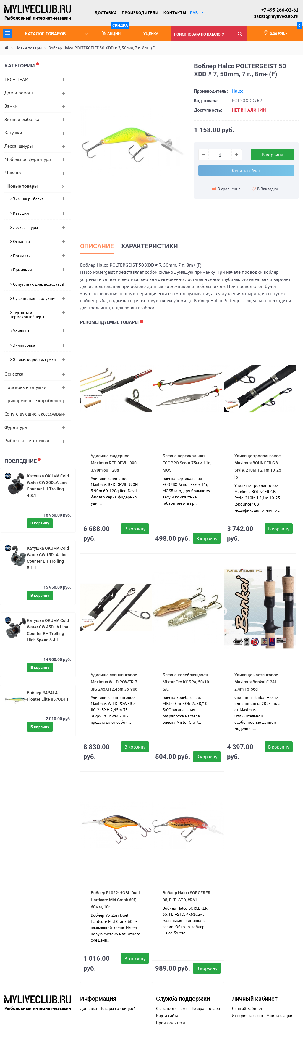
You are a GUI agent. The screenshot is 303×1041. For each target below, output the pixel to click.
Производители (140, 12)
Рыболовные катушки (26, 440)
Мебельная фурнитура (27, 159)
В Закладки (265, 189)
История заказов (247, 1015)
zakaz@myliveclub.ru (276, 16)
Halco (238, 91)
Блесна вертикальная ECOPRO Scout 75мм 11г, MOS (187, 462)
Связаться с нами (172, 1008)
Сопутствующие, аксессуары (37, 284)
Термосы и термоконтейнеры (27, 314)
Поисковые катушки (25, 387)
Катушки (13, 133)
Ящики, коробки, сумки (33, 359)
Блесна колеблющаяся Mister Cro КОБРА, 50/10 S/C (186, 681)
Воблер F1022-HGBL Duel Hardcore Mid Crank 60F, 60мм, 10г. (115, 899)
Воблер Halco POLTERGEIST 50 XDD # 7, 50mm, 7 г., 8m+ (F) (101, 48)
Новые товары (28, 48)
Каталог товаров (45, 33)
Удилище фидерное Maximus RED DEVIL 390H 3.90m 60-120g (115, 462)
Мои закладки (279, 1015)
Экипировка (22, 345)
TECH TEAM (16, 79)
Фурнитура (15, 427)
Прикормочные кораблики (32, 400)
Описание (97, 246)
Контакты (174, 12)
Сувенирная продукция (33, 298)
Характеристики (149, 246)
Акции (115, 31)
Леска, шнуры (18, 146)
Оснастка (20, 241)
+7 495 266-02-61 (280, 10)
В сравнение (226, 189)
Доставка (106, 12)
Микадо (12, 173)
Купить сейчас (246, 170)
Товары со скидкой (118, 1008)
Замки (10, 106)
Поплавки (20, 255)
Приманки (21, 270)
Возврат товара (205, 1008)
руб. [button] (195, 12)
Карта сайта (167, 1015)
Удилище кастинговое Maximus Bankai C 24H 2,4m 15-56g (256, 681)
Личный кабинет (247, 1008)
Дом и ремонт (18, 93)
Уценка (150, 33)
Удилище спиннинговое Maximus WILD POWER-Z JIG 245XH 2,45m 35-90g (114, 681)
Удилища (20, 331)
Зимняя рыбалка (21, 119)
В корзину (39, 523)
